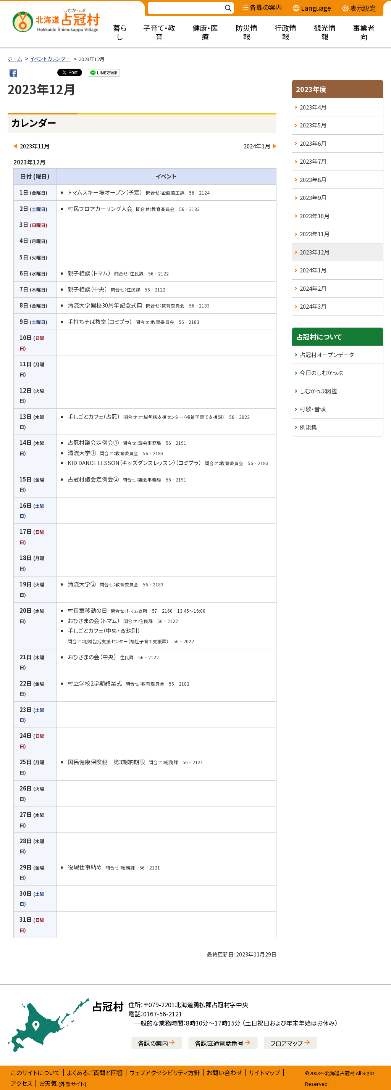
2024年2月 (313, 288)
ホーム (15, 58)
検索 (228, 8)
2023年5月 (313, 125)
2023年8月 (313, 179)
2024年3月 (313, 306)
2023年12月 (315, 252)
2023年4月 (313, 107)
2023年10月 (315, 216)
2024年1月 (257, 146)
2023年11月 (35, 146)
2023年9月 (313, 197)
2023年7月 (313, 161)
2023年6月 (313, 143)
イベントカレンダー (50, 58)
